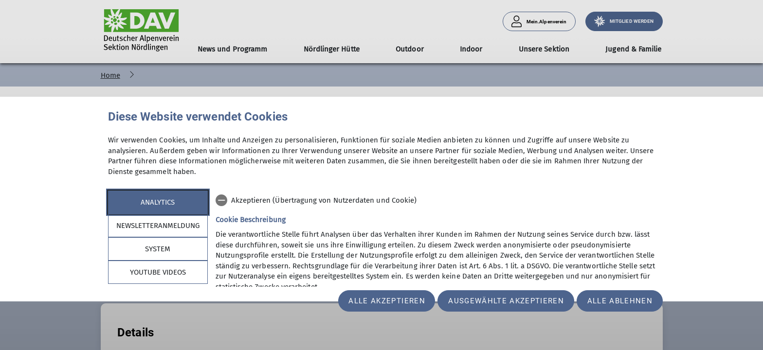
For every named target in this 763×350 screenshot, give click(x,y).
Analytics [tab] (158, 202)
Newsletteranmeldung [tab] (158, 225)
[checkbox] (435, 200)
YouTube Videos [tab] (158, 272)
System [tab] (157, 249)
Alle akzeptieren (386, 301)
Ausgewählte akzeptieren (506, 301)
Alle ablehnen (620, 301)
